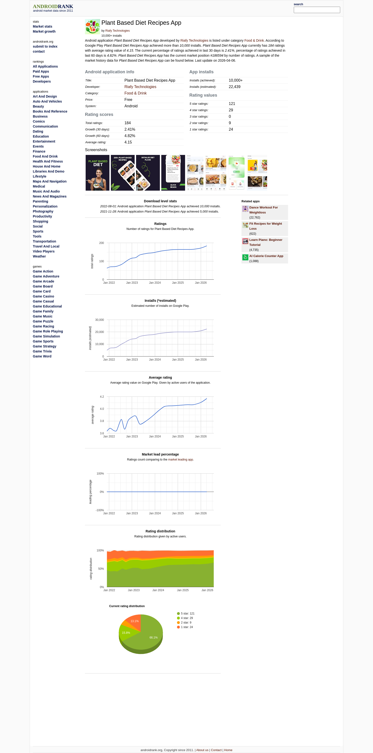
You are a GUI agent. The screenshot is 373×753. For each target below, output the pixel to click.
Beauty (38, 106)
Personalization (45, 206)
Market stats (42, 26)
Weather (39, 256)
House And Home (46, 166)
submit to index (45, 46)
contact (39, 51)
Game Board (43, 286)
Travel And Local (46, 246)
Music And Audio (46, 191)
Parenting (40, 201)
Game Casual (43, 301)
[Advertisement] (199, 7)
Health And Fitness (48, 161)
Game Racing (43, 326)
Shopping (40, 221)
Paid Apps (41, 71)
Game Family (43, 311)
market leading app (180, 459)
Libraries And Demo (48, 171)
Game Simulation (46, 336)
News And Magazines (50, 196)
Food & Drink (254, 40)
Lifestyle (39, 176)
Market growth (44, 31)
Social (38, 226)
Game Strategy (44, 346)
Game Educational (47, 306)
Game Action (43, 271)
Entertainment (44, 141)
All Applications (45, 66)
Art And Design (45, 96)
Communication (45, 126)
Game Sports (43, 341)
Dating (38, 131)
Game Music (42, 316)
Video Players (44, 251)
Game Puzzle (43, 321)
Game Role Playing (48, 331)
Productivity (42, 216)
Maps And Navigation (50, 181)
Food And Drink (45, 156)
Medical (39, 186)
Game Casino (43, 296)
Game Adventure (46, 276)
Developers (42, 81)
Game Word (42, 356)
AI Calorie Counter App (266, 256)
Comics (39, 121)
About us (202, 750)
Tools (37, 236)
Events (38, 146)
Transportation (44, 241)
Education (41, 136)
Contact (216, 750)
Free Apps (41, 76)
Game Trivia (42, 351)
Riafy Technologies (117, 30)
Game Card (42, 291)
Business (40, 116)
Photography (43, 211)
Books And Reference (50, 111)
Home (228, 750)
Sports (38, 231)
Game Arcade (43, 281)
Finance (39, 151)
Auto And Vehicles (47, 101)
